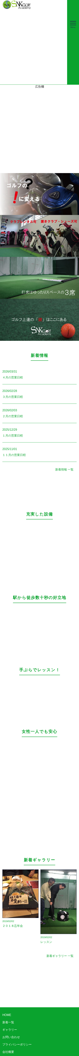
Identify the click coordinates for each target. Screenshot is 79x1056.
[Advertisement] (39, 129)
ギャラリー (9, 1029)
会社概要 (8, 1051)
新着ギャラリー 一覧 (60, 955)
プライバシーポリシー (17, 1044)
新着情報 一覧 (64, 469)
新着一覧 (8, 1022)
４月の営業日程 (12, 377)
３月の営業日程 (12, 396)
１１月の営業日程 (14, 454)
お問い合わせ (11, 1037)
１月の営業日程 (12, 435)
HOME (6, 1015)
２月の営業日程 (12, 416)
